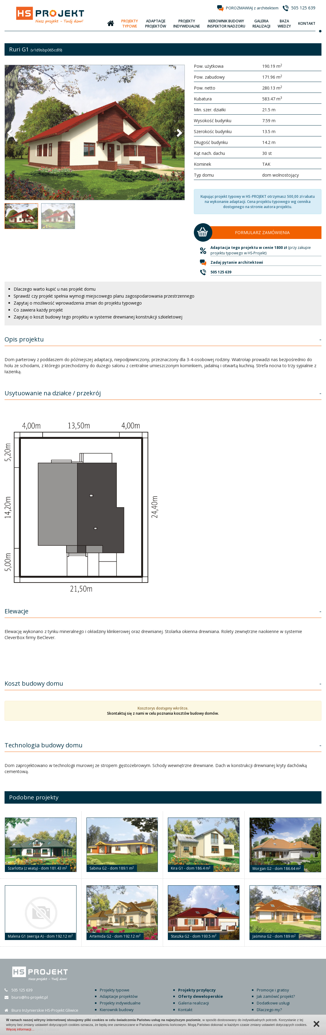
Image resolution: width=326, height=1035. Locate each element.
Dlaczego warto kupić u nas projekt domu (55, 289)
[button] (11, 132)
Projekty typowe (114, 990)
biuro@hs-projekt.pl (29, 997)
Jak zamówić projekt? (276, 996)
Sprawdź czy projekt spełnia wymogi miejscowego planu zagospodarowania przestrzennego (104, 296)
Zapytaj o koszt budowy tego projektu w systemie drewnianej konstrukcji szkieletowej (98, 317)
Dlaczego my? (269, 1009)
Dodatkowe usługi (273, 1003)
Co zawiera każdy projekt (38, 310)
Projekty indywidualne (120, 1003)
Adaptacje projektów (119, 996)
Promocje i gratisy (273, 990)
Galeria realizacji (193, 1003)
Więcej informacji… (20, 1029)
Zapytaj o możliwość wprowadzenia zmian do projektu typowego (78, 303)
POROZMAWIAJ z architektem (252, 8)
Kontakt (185, 1009)
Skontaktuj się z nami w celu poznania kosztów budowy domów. (163, 713)
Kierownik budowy (117, 1009)
